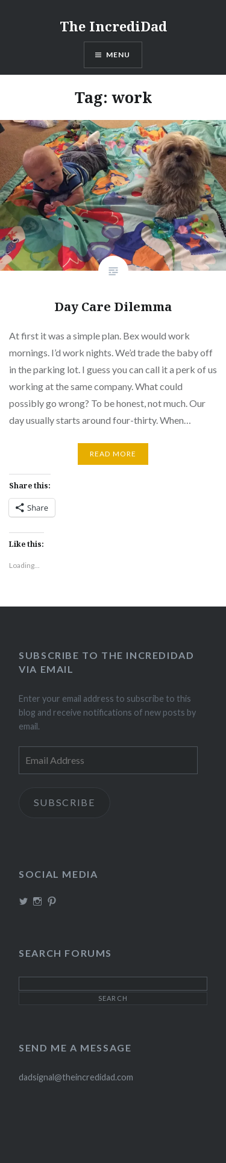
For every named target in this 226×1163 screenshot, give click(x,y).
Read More (113, 453)
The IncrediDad (113, 26)
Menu (118, 54)
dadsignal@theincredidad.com (76, 1077)
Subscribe (65, 802)
